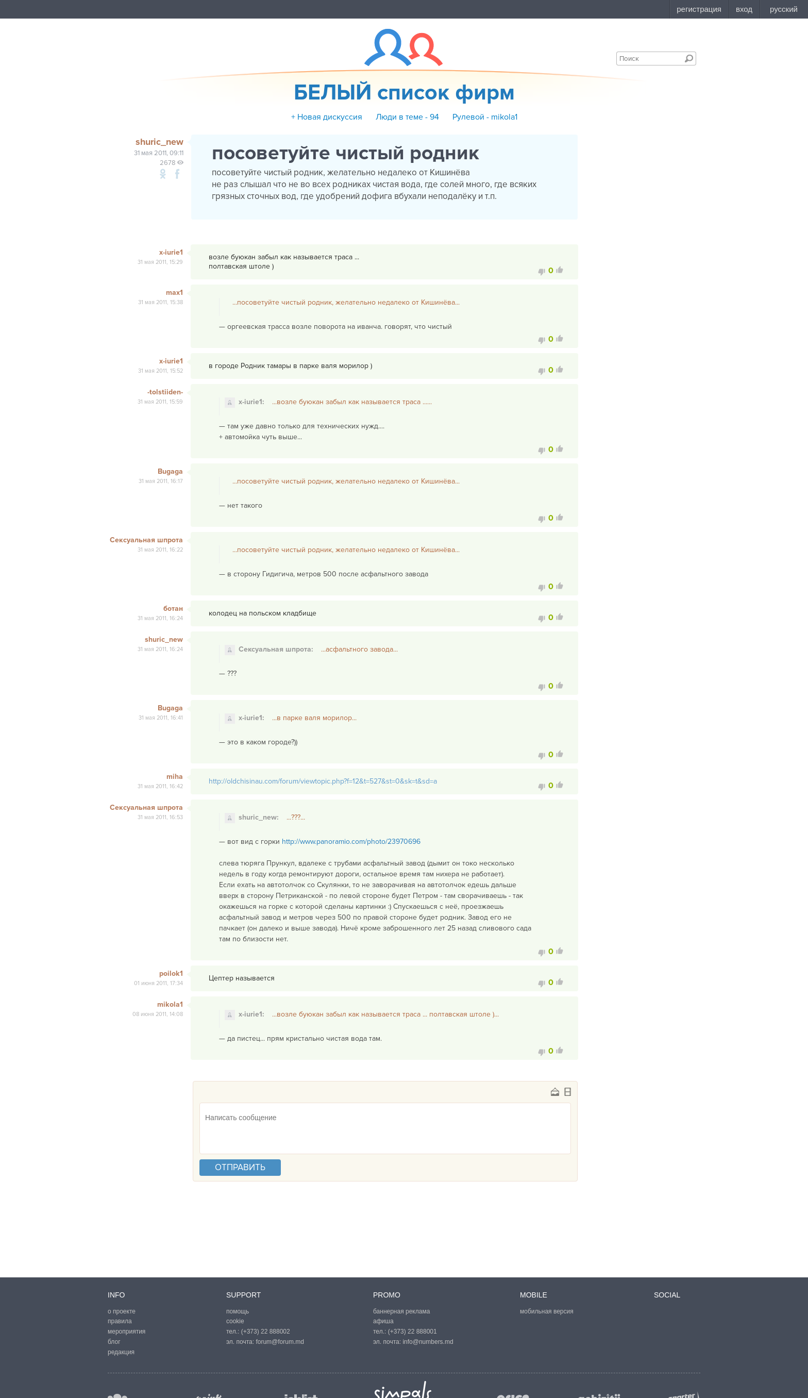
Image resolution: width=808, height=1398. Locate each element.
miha (174, 776)
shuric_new (164, 639)
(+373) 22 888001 (412, 1331)
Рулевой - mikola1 (484, 117)
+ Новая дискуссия (326, 117)
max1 (174, 292)
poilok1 (171, 973)
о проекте (122, 1311)
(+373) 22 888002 (265, 1331)
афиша (383, 1321)
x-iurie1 (171, 252)
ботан (173, 608)
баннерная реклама (401, 1311)
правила (120, 1321)
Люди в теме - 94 (407, 117)
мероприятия (126, 1331)
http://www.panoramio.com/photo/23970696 (351, 841)
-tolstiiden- (165, 392)
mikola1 (170, 1004)
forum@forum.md (280, 1341)
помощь (237, 1311)
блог (114, 1341)
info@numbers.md (427, 1341)
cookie (235, 1321)
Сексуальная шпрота (146, 540)
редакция (121, 1352)
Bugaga (170, 471)
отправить (240, 1167)
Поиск (689, 58)
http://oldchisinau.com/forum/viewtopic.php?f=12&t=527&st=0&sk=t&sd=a (323, 781)
